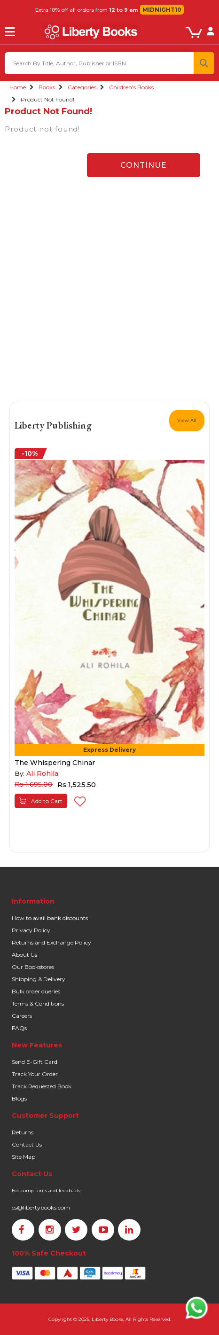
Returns (22, 1132)
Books (47, 87)
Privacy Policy (31, 930)
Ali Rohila (42, 773)
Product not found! (47, 99)
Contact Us (27, 1144)
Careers (22, 1015)
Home (17, 87)
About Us (24, 954)
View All (186, 420)
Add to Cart (41, 800)
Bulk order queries (36, 991)
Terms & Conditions (38, 1003)
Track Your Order (35, 1073)
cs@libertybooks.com (41, 1207)
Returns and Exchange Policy (51, 942)
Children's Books (131, 87)
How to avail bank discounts (50, 917)
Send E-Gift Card (34, 1061)
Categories (82, 87)
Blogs (19, 1098)
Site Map (23, 1156)
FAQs (19, 1027)
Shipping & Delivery (38, 979)
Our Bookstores (33, 966)
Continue (143, 165)
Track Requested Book (41, 1086)
